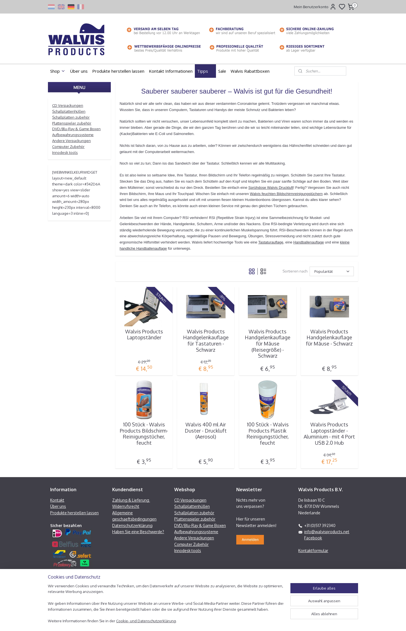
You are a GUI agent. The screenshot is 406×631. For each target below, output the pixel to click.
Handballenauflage (308, 242)
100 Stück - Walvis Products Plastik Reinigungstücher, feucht (268, 434)
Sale (222, 71)
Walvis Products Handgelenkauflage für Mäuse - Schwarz (329, 338)
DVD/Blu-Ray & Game (71, 129)
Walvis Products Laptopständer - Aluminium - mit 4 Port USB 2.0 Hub (329, 434)
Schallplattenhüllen (68, 111)
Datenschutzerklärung (132, 525)
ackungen (74, 105)
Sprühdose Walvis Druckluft (270, 187)
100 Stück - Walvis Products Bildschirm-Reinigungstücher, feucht (144, 434)
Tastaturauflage (270, 242)
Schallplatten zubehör (71, 117)
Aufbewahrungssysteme (73, 134)
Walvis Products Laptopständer (144, 335)
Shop (57, 71)
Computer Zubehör (68, 146)
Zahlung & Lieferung (131, 500)
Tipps (205, 71)
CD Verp (59, 105)
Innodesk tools (65, 152)
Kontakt (57, 500)
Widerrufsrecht (125, 506)
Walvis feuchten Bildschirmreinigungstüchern (286, 194)
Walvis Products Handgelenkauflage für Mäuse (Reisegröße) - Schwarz (267, 344)
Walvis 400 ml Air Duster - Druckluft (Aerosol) (206, 431)
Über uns (79, 71)
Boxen (220, 525)
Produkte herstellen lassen (118, 71)
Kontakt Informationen (171, 71)
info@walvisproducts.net (326, 531)
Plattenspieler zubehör (71, 123)
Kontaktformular (313, 550)
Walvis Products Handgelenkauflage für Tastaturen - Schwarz (206, 341)
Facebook (313, 537)
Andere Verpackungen (71, 140)
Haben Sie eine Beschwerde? (138, 531)
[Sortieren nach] (332, 271)
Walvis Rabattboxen (250, 71)
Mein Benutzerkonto (315, 6)
